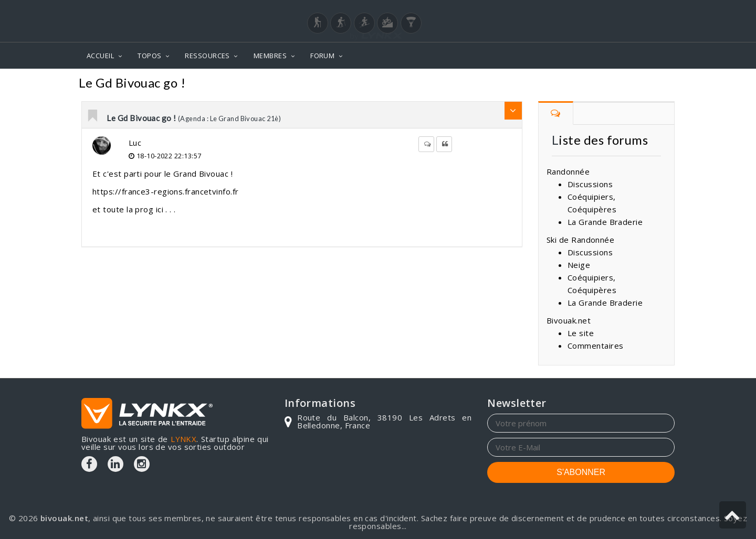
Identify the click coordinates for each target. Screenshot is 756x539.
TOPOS (149, 55)
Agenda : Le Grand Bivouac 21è (607, 84)
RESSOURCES (207, 55)
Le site (581, 333)
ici (161, 209)
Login (622, 10)
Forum (438, 84)
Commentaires (497, 84)
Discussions (590, 184)
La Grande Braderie (605, 222)
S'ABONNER (580, 472)
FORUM (322, 55)
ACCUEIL (100, 55)
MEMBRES (270, 55)
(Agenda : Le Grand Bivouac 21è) (229, 118)
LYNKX (183, 439)
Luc (135, 142)
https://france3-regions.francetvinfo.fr (165, 191)
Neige (579, 265)
